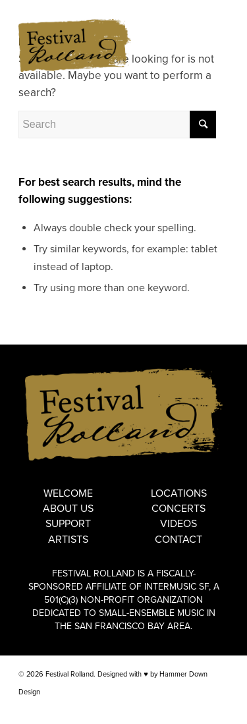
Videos (178, 523)
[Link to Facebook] (199, 707)
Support (68, 523)
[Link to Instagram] (219, 707)
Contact (178, 539)
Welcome (68, 493)
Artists (68, 539)
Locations (179, 493)
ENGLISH (172, 9)
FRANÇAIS (210, 9)
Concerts (178, 508)
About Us (68, 508)
